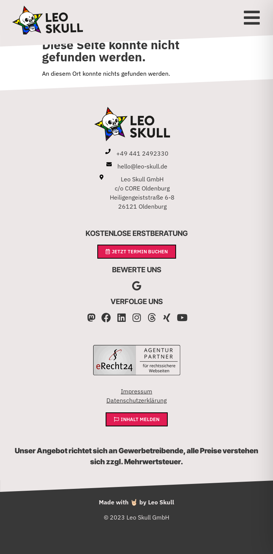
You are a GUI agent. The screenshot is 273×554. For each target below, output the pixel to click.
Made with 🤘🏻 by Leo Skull (136, 502)
